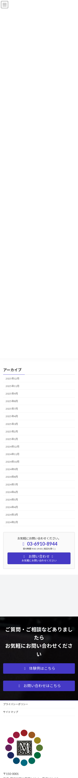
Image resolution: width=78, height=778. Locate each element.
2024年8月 (12, 476)
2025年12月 (12, 378)
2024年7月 (12, 484)
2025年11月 (12, 385)
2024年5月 (12, 499)
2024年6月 (12, 491)
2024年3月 (12, 514)
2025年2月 (12, 431)
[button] (39, 668)
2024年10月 (12, 461)
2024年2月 (12, 522)
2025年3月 (12, 423)
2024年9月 (12, 469)
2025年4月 (12, 416)
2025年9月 (12, 393)
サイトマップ (10, 711)
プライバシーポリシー (15, 704)
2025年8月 (12, 401)
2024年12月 (12, 446)
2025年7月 (12, 408)
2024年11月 (12, 454)
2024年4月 (12, 506)
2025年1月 (12, 438)
